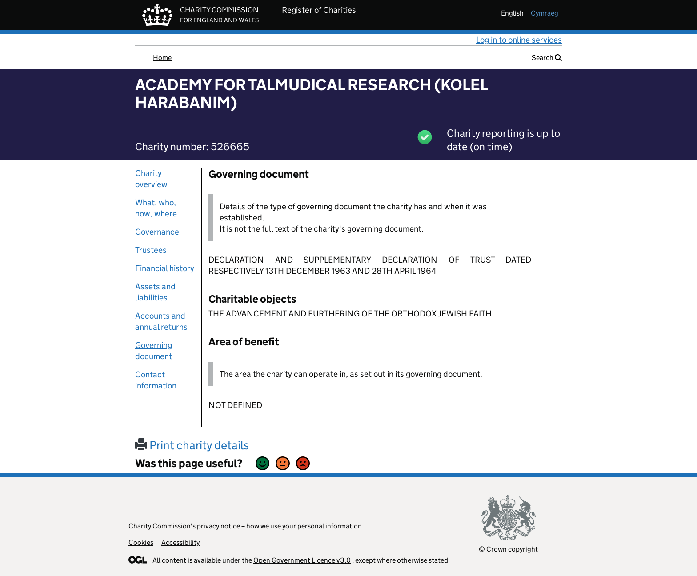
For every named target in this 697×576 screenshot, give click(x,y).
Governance (157, 232)
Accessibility (180, 542)
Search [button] (547, 57)
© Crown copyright (508, 549)
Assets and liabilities (155, 292)
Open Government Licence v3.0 (302, 560)
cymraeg (544, 13)
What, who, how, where (156, 208)
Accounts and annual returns (161, 321)
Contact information (155, 380)
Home (162, 57)
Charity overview (151, 178)
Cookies (140, 542)
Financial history (164, 268)
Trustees (151, 250)
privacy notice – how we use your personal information (279, 526)
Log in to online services (519, 40)
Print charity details (192, 445)
